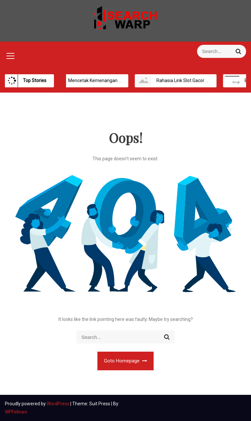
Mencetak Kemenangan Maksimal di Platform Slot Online (123, 80)
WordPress (58, 403)
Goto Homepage (125, 361)
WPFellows (16, 411)
